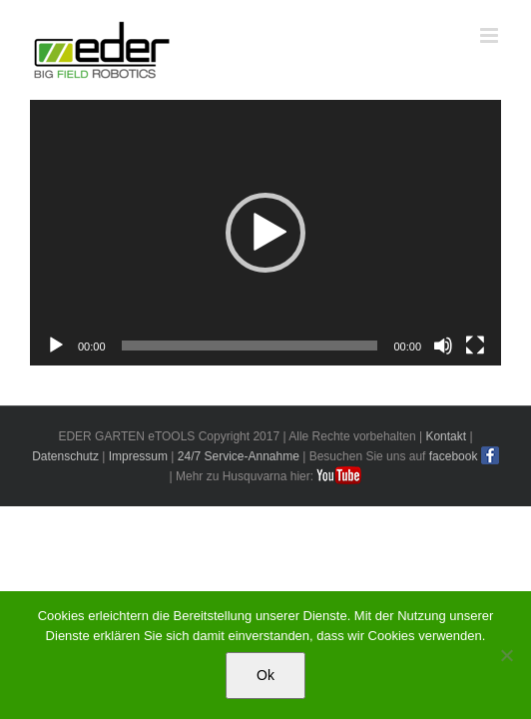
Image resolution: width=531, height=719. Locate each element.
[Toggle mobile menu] (490, 35)
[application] (265, 232)
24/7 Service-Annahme (238, 506)
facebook (453, 506)
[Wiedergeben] (56, 346)
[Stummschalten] (443, 346)
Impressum (138, 506)
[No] (506, 655)
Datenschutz (65, 506)
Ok (265, 675)
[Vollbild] (475, 346)
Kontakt (445, 486)
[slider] (250, 346)
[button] (265, 233)
